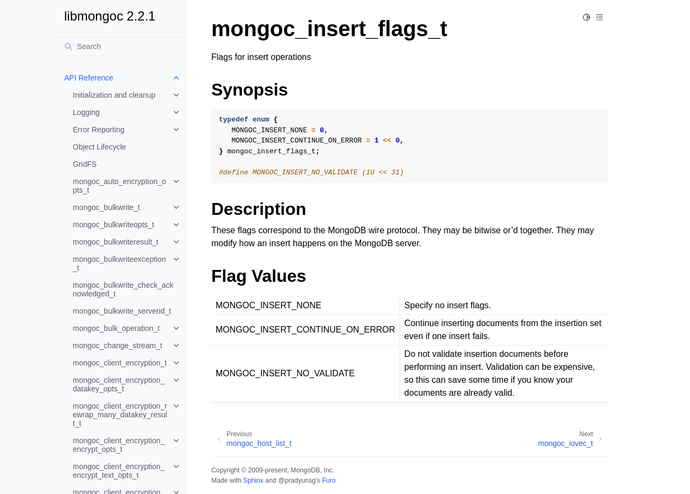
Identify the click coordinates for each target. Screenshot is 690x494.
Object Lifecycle (99, 147)
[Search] (120, 46)
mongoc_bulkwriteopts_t (113, 224)
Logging (86, 112)
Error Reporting (99, 129)
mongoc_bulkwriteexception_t (119, 263)
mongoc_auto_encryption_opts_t (119, 185)
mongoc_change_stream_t (117, 345)
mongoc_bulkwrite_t (106, 207)
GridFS (84, 164)
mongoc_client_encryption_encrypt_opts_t (118, 445)
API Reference (88, 77)
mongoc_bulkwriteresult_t (115, 242)
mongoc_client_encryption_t (120, 362)
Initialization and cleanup (114, 95)
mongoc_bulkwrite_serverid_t (122, 311)
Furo (328, 480)
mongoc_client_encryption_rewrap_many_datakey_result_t (120, 415)
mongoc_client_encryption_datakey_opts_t (118, 384)
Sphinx (253, 480)
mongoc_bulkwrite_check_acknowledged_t (123, 289)
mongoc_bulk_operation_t (116, 328)
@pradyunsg (297, 480)
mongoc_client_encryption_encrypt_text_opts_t (118, 470)
